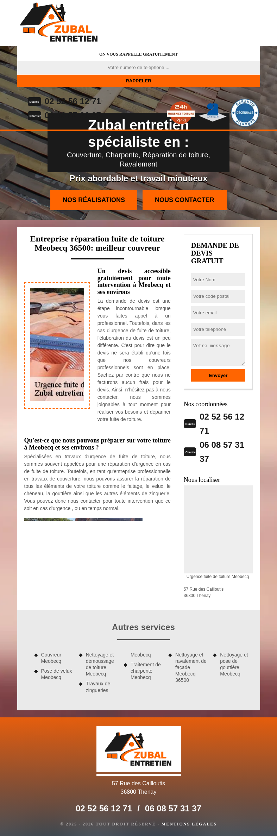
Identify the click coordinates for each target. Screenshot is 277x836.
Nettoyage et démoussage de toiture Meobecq (100, 664)
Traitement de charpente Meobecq (146, 671)
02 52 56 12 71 (73, 101)
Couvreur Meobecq (51, 658)
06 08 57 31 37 (73, 115)
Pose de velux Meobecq (56, 674)
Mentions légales (189, 824)
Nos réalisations (94, 199)
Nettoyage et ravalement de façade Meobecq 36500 (191, 667)
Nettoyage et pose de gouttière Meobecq (234, 664)
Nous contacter (184, 199)
